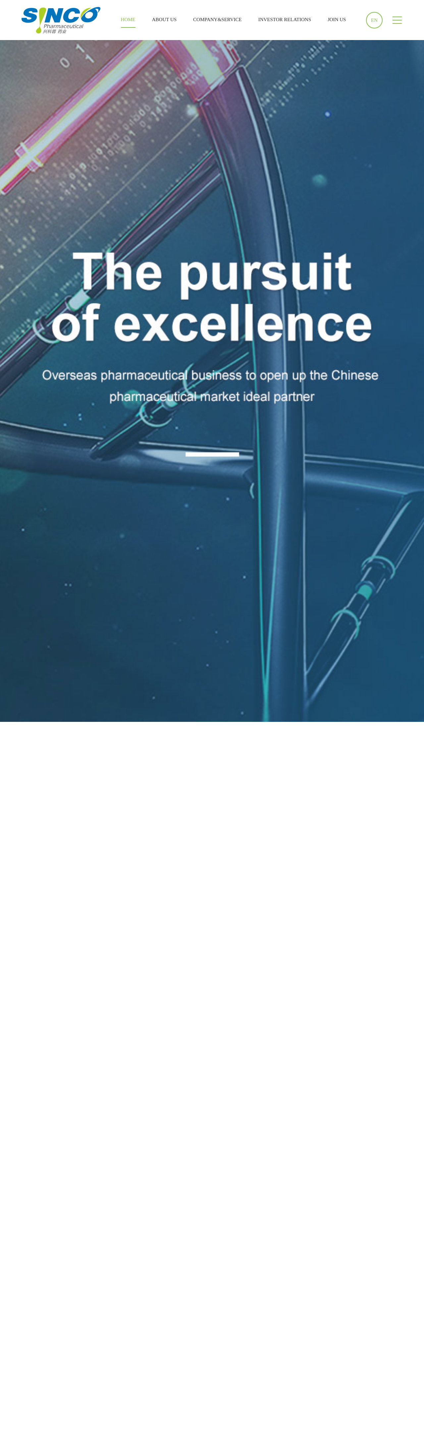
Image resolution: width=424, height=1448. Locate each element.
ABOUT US (164, 19)
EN (374, 20)
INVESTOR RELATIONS (284, 19)
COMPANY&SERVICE (217, 19)
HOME (128, 19)
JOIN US (337, 19)
